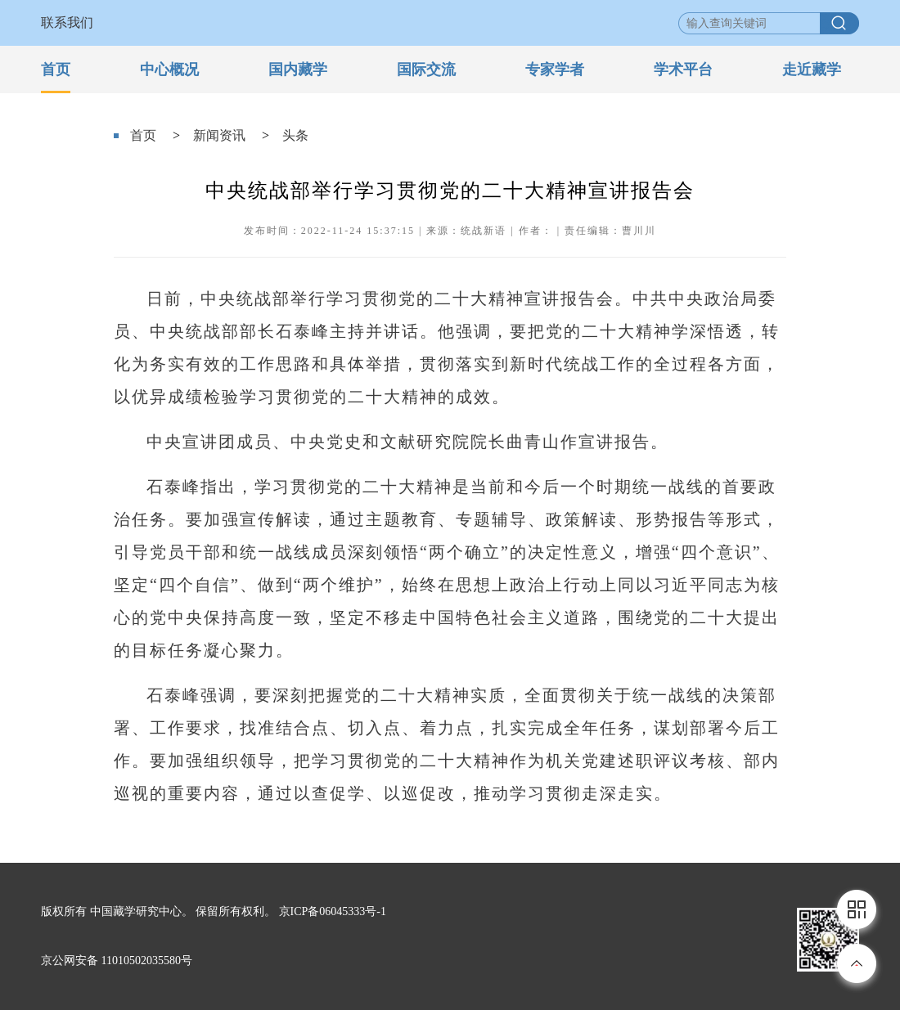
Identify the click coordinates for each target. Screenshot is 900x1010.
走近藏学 (811, 69)
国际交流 (426, 69)
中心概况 (169, 69)
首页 (55, 69)
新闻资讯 (219, 135)
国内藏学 (297, 69)
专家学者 (554, 69)
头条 (295, 135)
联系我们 (67, 22)
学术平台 (683, 69)
